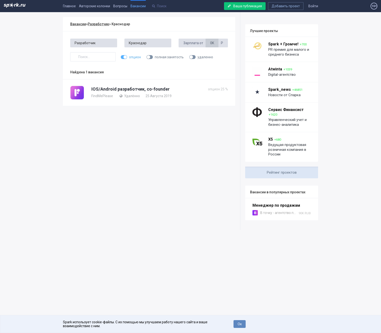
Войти (313, 6)
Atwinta (275, 69)
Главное (69, 6)
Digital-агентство (282, 74)
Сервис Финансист (286, 109)
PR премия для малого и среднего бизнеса (288, 52)
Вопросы (120, 6)
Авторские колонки (94, 6)
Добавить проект (286, 6)
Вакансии (138, 6)
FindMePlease (102, 96)
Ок (240, 324)
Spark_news (279, 89)
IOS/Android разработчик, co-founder (130, 89)
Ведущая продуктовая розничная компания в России (287, 149)
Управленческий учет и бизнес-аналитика (287, 122)
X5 (270, 139)
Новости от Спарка (284, 95)
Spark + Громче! (283, 44)
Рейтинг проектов (282, 172)
